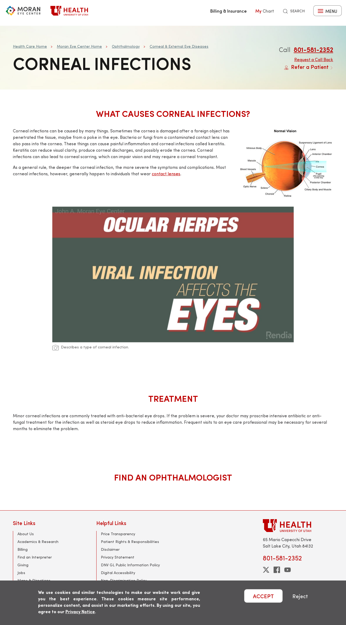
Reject (300, 596)
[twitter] (266, 570)
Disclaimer (110, 549)
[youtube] (287, 570)
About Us (25, 533)
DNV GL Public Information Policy (130, 564)
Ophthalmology (126, 46)
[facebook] (277, 570)
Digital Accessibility (118, 572)
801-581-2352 (313, 49)
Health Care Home (30, 46)
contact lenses (166, 173)
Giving (22, 564)
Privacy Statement (117, 557)
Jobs (21, 572)
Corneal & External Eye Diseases (179, 46)
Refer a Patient (308, 66)
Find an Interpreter (34, 557)
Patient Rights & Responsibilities (130, 541)
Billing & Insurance (228, 11)
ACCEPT (263, 596)
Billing (22, 549)
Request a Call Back (313, 59)
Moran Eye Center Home (79, 46)
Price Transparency (118, 533)
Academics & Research (37, 541)
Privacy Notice (80, 611)
